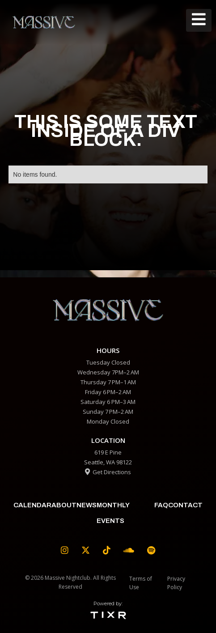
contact (185, 505)
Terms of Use (140, 583)
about (63, 505)
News (86, 505)
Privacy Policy (176, 583)
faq (161, 505)
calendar (32, 505)
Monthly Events (113, 512)
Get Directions (108, 472)
